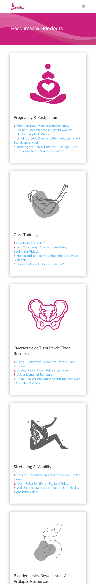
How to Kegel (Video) (30, 243)
